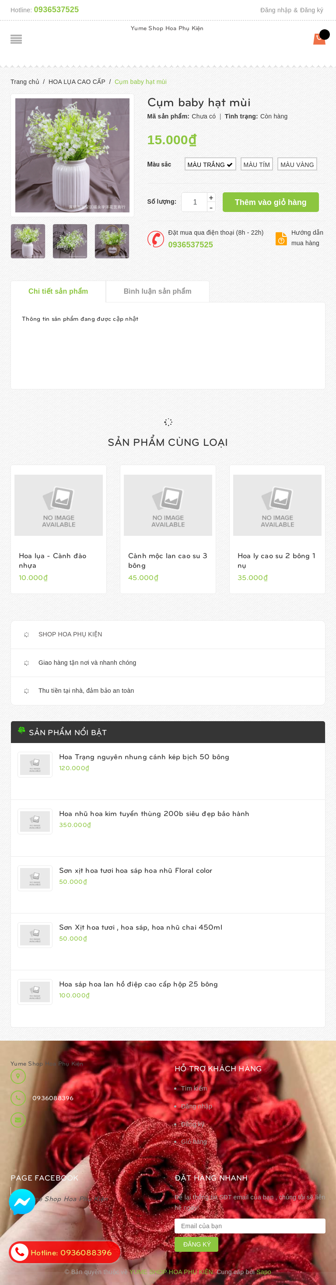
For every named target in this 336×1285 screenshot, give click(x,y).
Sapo (263, 1271)
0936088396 (53, 1097)
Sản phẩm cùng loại (168, 441)
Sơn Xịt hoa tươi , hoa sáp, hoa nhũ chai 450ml (140, 926)
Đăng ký (311, 10)
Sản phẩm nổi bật (68, 732)
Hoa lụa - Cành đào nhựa (52, 560)
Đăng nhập (275, 10)
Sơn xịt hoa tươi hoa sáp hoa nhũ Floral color (136, 869)
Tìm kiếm (194, 1088)
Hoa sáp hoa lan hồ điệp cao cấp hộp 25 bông (138, 983)
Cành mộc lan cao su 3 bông (168, 560)
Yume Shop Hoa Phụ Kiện (167, 27)
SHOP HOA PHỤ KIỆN (70, 634)
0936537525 (56, 9)
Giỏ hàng (194, 1141)
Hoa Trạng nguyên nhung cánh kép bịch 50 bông (144, 756)
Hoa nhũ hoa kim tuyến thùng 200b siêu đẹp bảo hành (154, 813)
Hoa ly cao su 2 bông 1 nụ (276, 560)
